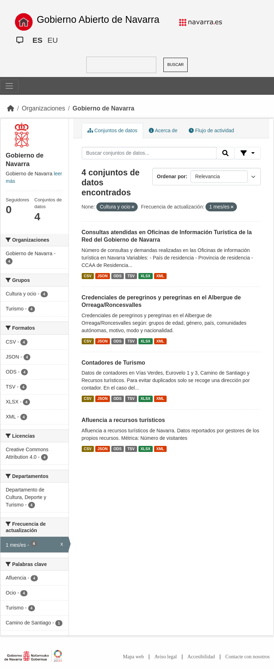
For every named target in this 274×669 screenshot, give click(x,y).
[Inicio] (10, 108)
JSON (102, 276)
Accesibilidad (201, 656)
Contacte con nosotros (247, 656)
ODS (117, 276)
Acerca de (163, 130)
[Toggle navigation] (9, 85)
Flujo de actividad (211, 130)
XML (160, 276)
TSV (131, 276)
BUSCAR (175, 64)
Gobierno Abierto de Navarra (98, 19)
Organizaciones (43, 108)
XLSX (145, 276)
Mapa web (133, 656)
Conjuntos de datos (112, 130)
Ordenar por (171, 176)
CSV (88, 276)
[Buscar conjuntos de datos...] (149, 153)
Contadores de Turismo (113, 363)
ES (37, 40)
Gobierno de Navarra (103, 108)
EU (52, 40)
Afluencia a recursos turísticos (123, 420)
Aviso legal (165, 656)
